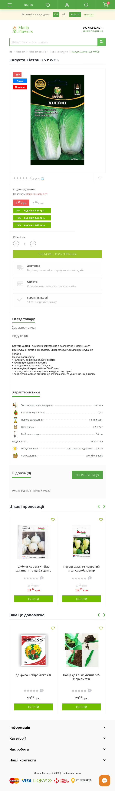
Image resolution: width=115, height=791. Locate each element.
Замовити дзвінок (93, 30)
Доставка (33, 265)
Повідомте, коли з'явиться (58, 254)
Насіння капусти (59, 51)
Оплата (32, 281)
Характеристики (24, 327)
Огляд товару (23, 319)
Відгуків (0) (20, 336)
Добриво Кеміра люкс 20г (33, 675)
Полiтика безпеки (71, 773)
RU (31, 5)
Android (75, 14)
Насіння (20, 51)
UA (26, 5)
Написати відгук (87, 475)
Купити (33, 599)
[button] (67, 4)
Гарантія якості (37, 297)
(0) (42, 178)
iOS (56, 14)
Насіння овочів (37, 51)
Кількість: (19, 237)
